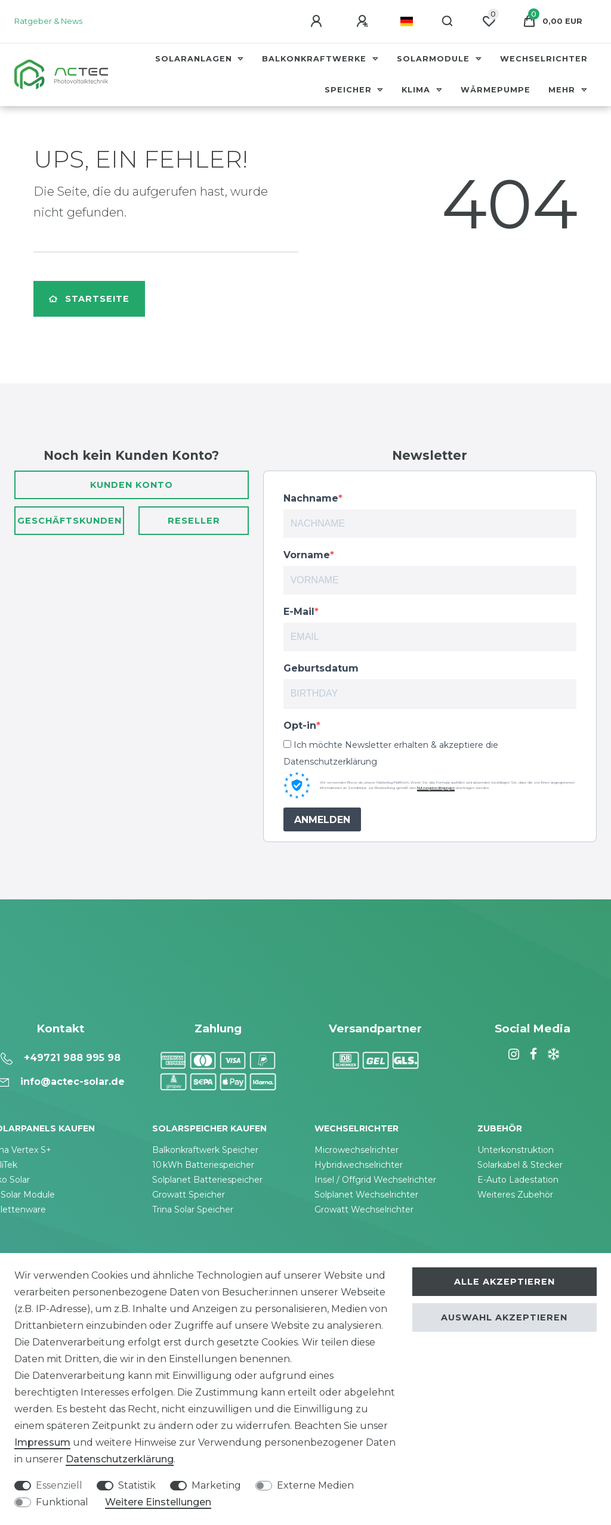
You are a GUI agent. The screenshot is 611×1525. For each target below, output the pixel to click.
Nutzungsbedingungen (436, 787)
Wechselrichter (544, 58)
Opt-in (299, 725)
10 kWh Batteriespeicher (203, 1164)
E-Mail (298, 611)
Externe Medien (315, 1485)
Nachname (310, 498)
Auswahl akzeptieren (504, 1317)
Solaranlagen (195, 58)
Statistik (137, 1485)
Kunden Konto (131, 485)
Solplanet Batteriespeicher (207, 1179)
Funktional (62, 1502)
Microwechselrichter (356, 1149)
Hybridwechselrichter (358, 1164)
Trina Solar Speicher (192, 1209)
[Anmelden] (318, 21)
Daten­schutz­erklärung (120, 1459)
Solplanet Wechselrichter (366, 1194)
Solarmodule (435, 58)
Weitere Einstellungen (158, 1502)
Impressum (42, 1442)
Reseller (194, 520)
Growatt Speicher (188, 1194)
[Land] (406, 21)
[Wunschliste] (488, 21)
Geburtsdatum (321, 668)
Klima (417, 89)
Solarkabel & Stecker (520, 1164)
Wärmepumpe (495, 89)
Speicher (350, 89)
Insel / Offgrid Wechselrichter (375, 1179)
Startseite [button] (89, 298)
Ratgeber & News (48, 21)
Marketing (216, 1485)
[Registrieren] (364, 21)
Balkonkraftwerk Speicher (205, 1149)
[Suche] (447, 21)
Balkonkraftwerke (315, 58)
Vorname (306, 555)
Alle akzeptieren (504, 1281)
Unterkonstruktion (515, 1149)
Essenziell (59, 1485)
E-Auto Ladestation (517, 1179)
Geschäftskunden (69, 520)
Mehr (563, 89)
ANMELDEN (322, 819)
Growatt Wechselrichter (363, 1209)
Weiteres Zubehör (515, 1194)
